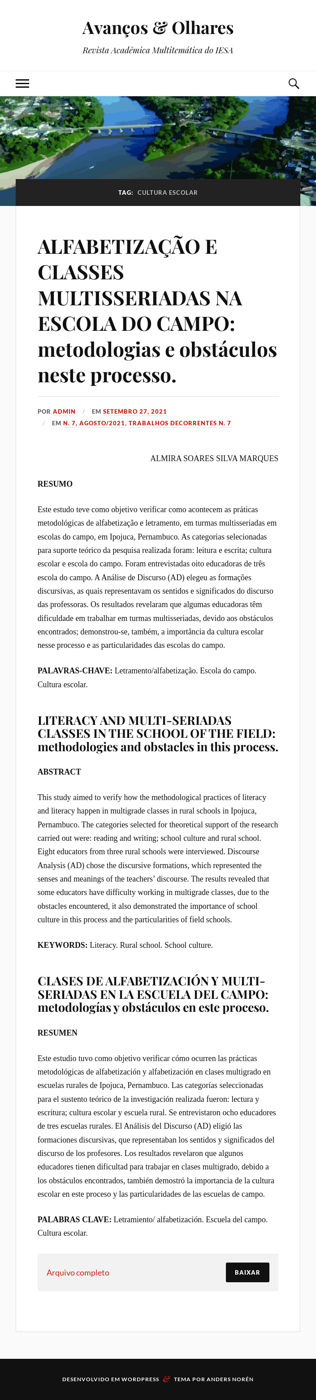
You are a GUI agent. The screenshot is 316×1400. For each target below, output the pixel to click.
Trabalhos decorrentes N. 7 (180, 423)
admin (64, 411)
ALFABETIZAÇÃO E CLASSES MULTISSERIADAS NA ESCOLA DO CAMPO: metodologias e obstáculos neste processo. (157, 309)
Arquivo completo (78, 1272)
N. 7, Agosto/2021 (94, 423)
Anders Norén (230, 1379)
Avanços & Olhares (158, 27)
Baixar (247, 1272)
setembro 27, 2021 (135, 411)
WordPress (140, 1379)
